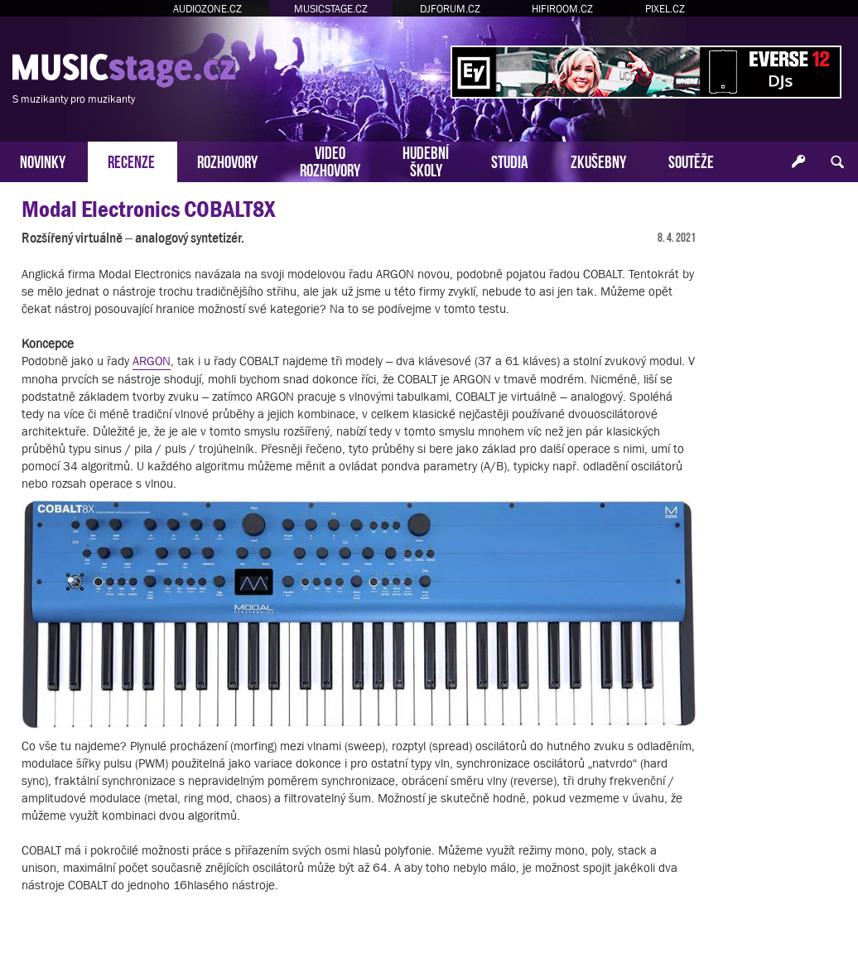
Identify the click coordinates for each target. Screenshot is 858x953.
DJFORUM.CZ (450, 8)
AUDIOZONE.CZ (207, 8)
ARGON (152, 361)
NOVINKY (42, 160)
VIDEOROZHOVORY (330, 159)
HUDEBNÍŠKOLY (425, 159)
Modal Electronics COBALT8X (148, 209)
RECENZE (131, 160)
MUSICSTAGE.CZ (331, 8)
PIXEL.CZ (665, 8)
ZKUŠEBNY (598, 160)
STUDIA (509, 160)
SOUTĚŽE (691, 160)
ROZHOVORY (227, 160)
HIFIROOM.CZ (562, 8)
